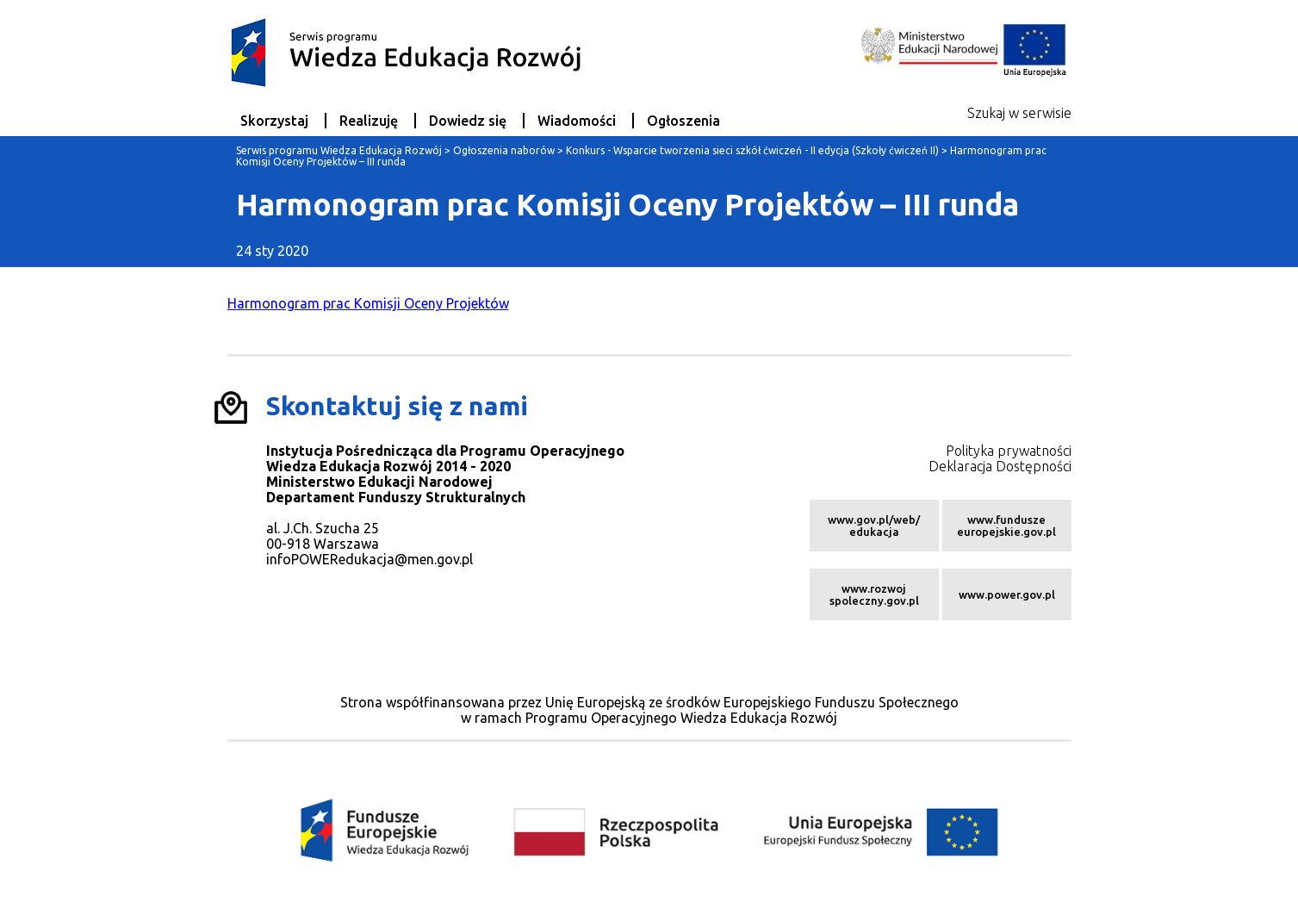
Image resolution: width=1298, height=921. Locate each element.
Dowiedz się (467, 120)
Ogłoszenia (683, 120)
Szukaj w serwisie (1019, 113)
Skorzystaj (274, 120)
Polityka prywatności (1008, 450)
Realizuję (368, 120)
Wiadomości (576, 120)
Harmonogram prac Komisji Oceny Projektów (368, 303)
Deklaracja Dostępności (999, 466)
